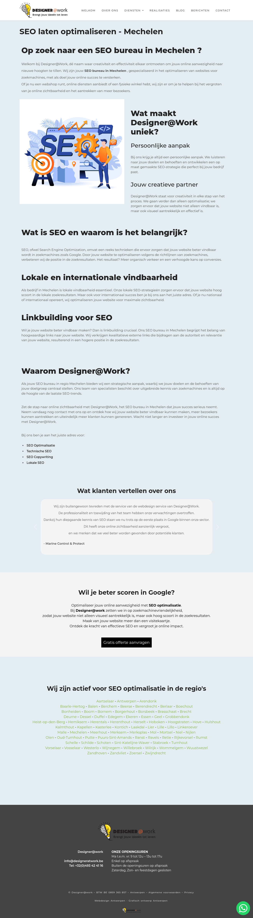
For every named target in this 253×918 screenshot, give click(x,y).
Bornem (105, 712)
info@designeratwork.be (83, 861)
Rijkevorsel (183, 737)
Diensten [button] (133, 10)
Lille (160, 727)
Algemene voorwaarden (165, 892)
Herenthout (120, 722)
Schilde (87, 743)
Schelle (71, 743)
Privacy (189, 892)
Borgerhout (125, 712)
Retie (166, 737)
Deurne (70, 717)
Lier (151, 727)
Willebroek (132, 748)
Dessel (85, 717)
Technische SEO (40, 451)
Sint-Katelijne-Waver (132, 743)
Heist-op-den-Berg (48, 722)
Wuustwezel (197, 748)
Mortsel (166, 732)
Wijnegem (111, 748)
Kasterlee (103, 727)
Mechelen (78, 732)
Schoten (104, 743)
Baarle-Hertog (72, 706)
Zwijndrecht (155, 753)
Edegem (115, 717)
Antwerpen (126, 701)
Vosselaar (72, 748)
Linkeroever (187, 727)
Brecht (185, 712)
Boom (89, 712)
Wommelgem (171, 748)
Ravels (153, 737)
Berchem (109, 706)
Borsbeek (146, 712)
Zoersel (135, 753)
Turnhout (179, 743)
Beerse (126, 706)
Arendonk (148, 701)
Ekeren (132, 717)
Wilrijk (150, 748)
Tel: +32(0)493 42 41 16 (86, 865)
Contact (223, 10)
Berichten (200, 10)
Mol (153, 732)
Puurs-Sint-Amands (115, 737)
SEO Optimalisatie (42, 445)
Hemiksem (77, 722)
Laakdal (138, 727)
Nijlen (190, 732)
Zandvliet (118, 753)
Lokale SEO (36, 463)
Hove (197, 722)
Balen (93, 706)
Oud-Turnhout (69, 737)
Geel (158, 717)
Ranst (140, 737)
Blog (180, 10)
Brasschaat (167, 712)
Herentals (98, 722)
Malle (62, 732)
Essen (146, 717)
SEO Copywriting (41, 457)
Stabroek (160, 743)
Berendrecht (146, 706)
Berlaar (166, 706)
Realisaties (160, 10)
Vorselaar (53, 748)
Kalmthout (64, 727)
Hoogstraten (179, 722)
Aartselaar (105, 701)
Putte (90, 737)
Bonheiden (71, 712)
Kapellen (84, 727)
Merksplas (138, 732)
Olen (50, 737)
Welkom (88, 10)
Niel (179, 732)
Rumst (201, 737)
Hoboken (157, 722)
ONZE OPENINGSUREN (130, 852)
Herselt (139, 722)
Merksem (118, 732)
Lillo (170, 727)
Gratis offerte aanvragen (126, 642)
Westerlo (91, 748)
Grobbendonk (177, 717)
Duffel (99, 717)
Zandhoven (97, 753)
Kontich (121, 727)
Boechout (184, 706)
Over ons (110, 10)
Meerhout (98, 732)
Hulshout (213, 722)
